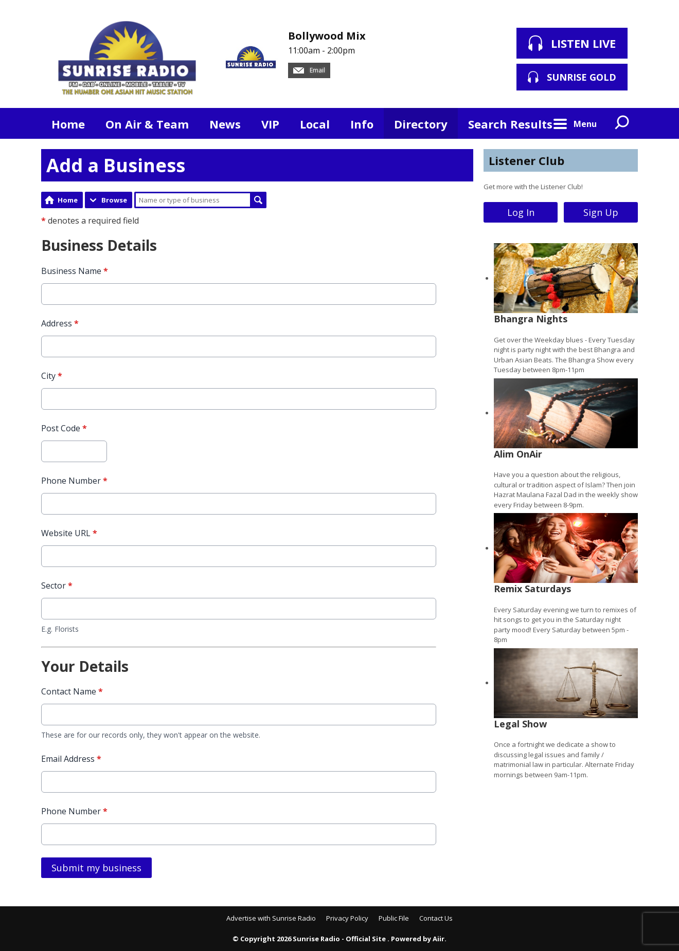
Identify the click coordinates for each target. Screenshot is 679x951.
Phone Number (74, 480)
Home (68, 124)
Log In (520, 212)
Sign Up (600, 212)
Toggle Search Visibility (622, 123)
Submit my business (96, 868)
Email (309, 70)
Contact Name (72, 691)
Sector (57, 585)
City (51, 375)
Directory (421, 124)
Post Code (64, 427)
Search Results (510, 124)
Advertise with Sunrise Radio (271, 918)
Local (315, 124)
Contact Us (436, 918)
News (225, 124)
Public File (394, 918)
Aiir (438, 938)
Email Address (71, 758)
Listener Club (526, 160)
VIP (270, 124)
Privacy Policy (347, 918)
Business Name (74, 270)
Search (258, 200)
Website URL (69, 532)
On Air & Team (147, 124)
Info (361, 124)
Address (60, 322)
